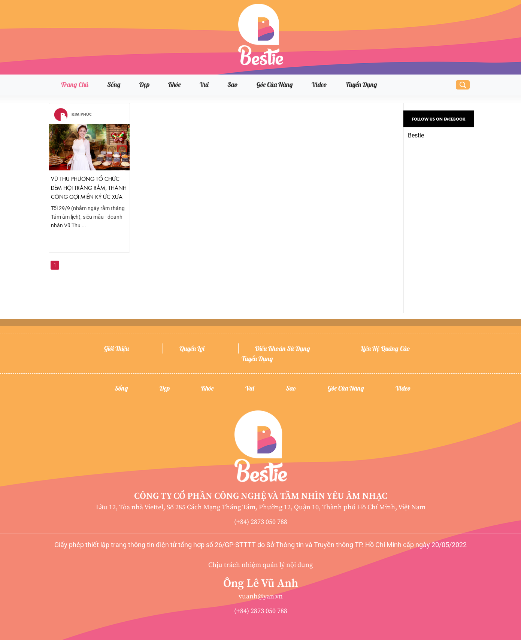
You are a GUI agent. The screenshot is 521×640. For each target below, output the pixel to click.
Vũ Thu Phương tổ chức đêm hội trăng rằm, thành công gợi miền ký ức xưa (89, 187)
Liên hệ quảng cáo (385, 348)
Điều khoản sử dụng (282, 348)
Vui (204, 84)
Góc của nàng (275, 84)
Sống (114, 84)
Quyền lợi (192, 348)
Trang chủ (74, 84)
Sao (232, 84)
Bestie (416, 135)
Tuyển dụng (361, 84)
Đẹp (144, 84)
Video (319, 84)
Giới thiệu (116, 348)
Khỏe (174, 84)
